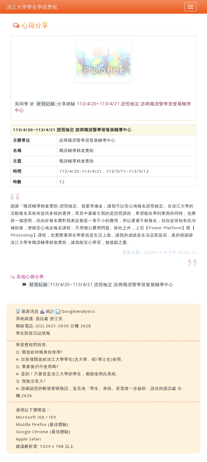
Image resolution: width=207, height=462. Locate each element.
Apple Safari (28, 439)
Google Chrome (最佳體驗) (43, 431)
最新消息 (30, 311)
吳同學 (22, 104)
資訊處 (42, 318)
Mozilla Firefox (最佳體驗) (42, 424)
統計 (50, 311)
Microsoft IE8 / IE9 (36, 417)
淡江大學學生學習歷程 (32, 7)
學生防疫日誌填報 (33, 333)
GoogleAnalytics (78, 311)
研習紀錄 (46, 104)
